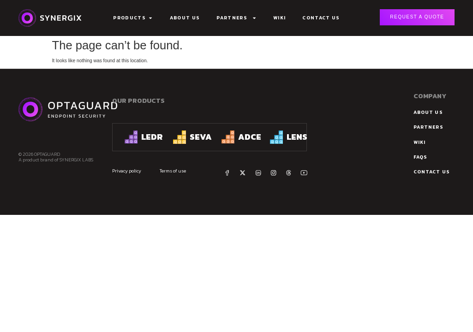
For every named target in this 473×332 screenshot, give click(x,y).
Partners (236, 18)
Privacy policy (126, 170)
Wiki (279, 17)
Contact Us (321, 17)
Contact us (431, 171)
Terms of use (173, 170)
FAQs (420, 157)
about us (428, 112)
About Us (185, 17)
